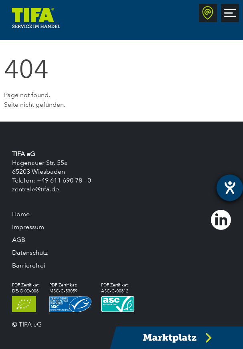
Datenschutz (30, 252)
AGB (18, 239)
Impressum (28, 227)
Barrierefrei (28, 265)
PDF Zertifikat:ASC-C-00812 (117, 297)
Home (21, 214)
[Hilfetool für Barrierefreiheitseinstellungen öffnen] (230, 187)
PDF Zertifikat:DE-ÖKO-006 (26, 297)
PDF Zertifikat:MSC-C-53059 (70, 297)
